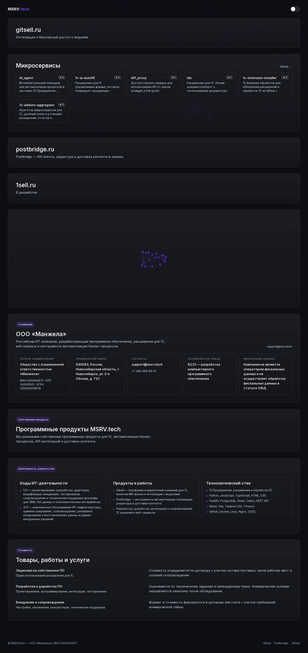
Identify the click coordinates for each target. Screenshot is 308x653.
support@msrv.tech (279, 346)
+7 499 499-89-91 (144, 371)
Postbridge (281, 643)
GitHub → (286, 66)
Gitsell (267, 643)
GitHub (295, 643)
